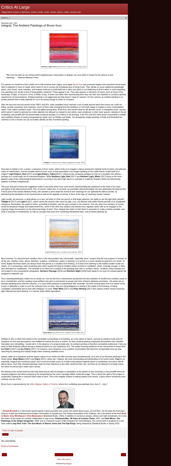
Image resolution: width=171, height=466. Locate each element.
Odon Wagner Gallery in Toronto (44, 384)
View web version (64, 459)
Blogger (69, 464)
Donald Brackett (10, 411)
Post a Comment (9, 446)
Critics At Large (15, 7)
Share (5, 434)
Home (64, 455)
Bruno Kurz (78, 84)
